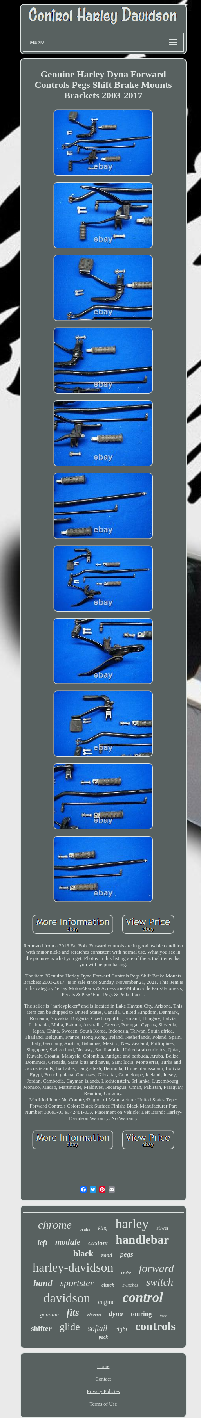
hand (43, 1283)
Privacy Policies (103, 1391)
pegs (126, 1254)
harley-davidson (73, 1267)
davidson (66, 1298)
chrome (55, 1224)
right (121, 1329)
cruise (126, 1272)
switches (130, 1285)
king (102, 1228)
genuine (49, 1314)
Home (103, 1366)
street (162, 1228)
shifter (41, 1328)
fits (73, 1312)
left (42, 1242)
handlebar (142, 1240)
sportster (77, 1283)
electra (94, 1315)
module (67, 1242)
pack (103, 1337)
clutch (107, 1285)
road (106, 1255)
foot (163, 1315)
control (143, 1297)
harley (131, 1223)
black (83, 1253)
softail (97, 1328)
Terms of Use (103, 1404)
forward (156, 1268)
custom (98, 1243)
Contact (103, 1379)
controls (155, 1326)
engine (106, 1301)
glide (70, 1326)
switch (159, 1282)
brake (85, 1229)
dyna (116, 1314)
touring (141, 1314)
